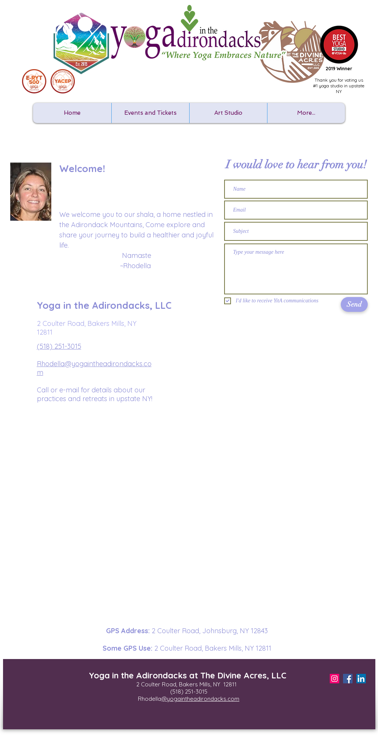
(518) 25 (180, 691)
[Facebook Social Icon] (348, 678)
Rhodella (149, 698)
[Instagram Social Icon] (334, 678)
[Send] (354, 304)
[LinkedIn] (361, 678)
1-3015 (199, 691)
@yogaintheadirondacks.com (200, 698)
